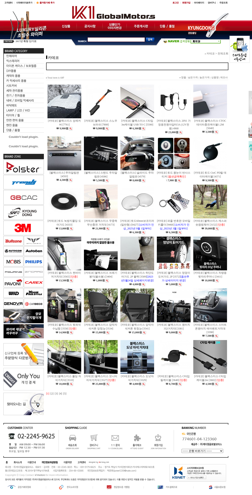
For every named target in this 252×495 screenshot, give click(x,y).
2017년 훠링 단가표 (26, 41)
